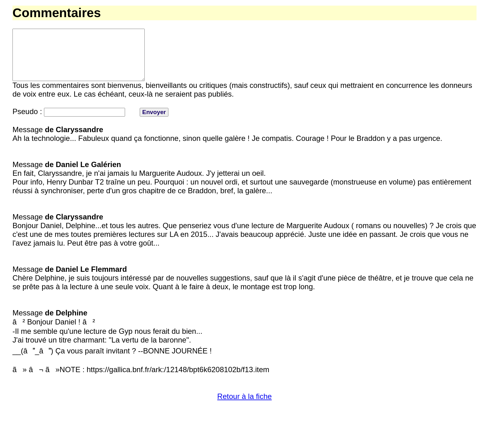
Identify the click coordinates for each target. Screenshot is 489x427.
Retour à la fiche (244, 407)
